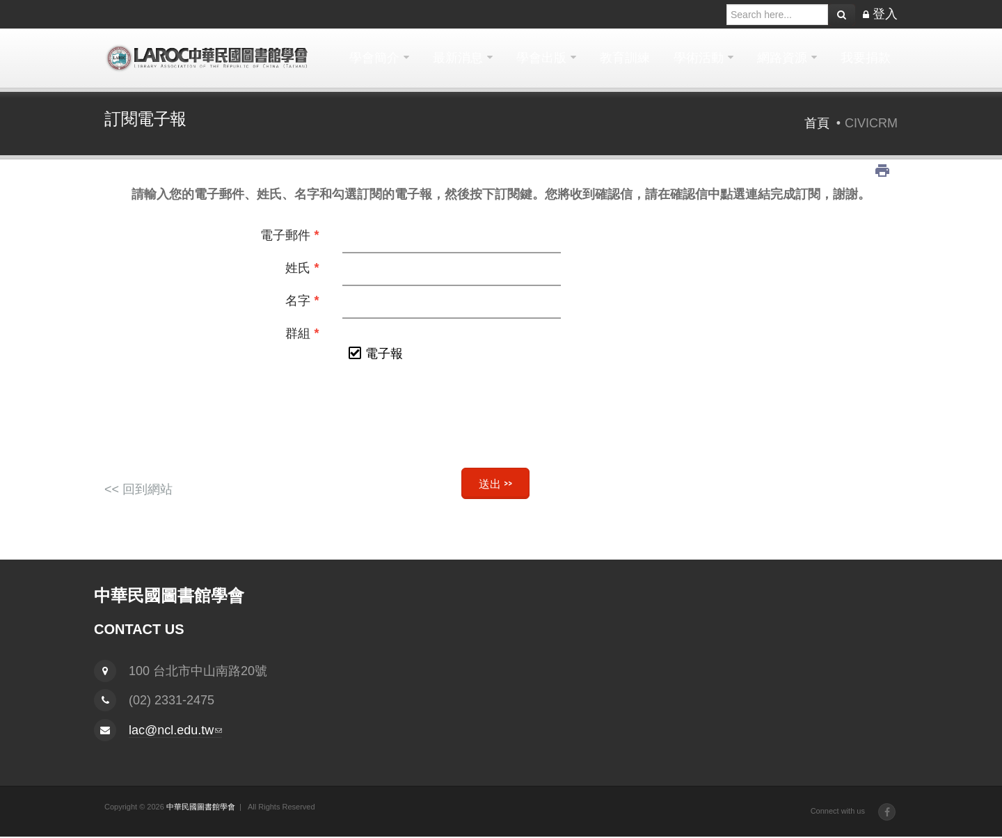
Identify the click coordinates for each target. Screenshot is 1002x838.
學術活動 (699, 58)
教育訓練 (625, 58)
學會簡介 (374, 58)
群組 (302, 333)
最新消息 (458, 58)
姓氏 (302, 268)
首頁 (816, 123)
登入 (885, 14)
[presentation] (501, 422)
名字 (302, 300)
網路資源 (782, 58)
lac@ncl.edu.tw (175, 730)
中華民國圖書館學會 (200, 807)
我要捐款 (866, 58)
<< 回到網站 (138, 489)
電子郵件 (289, 235)
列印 (882, 170)
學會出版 (541, 58)
